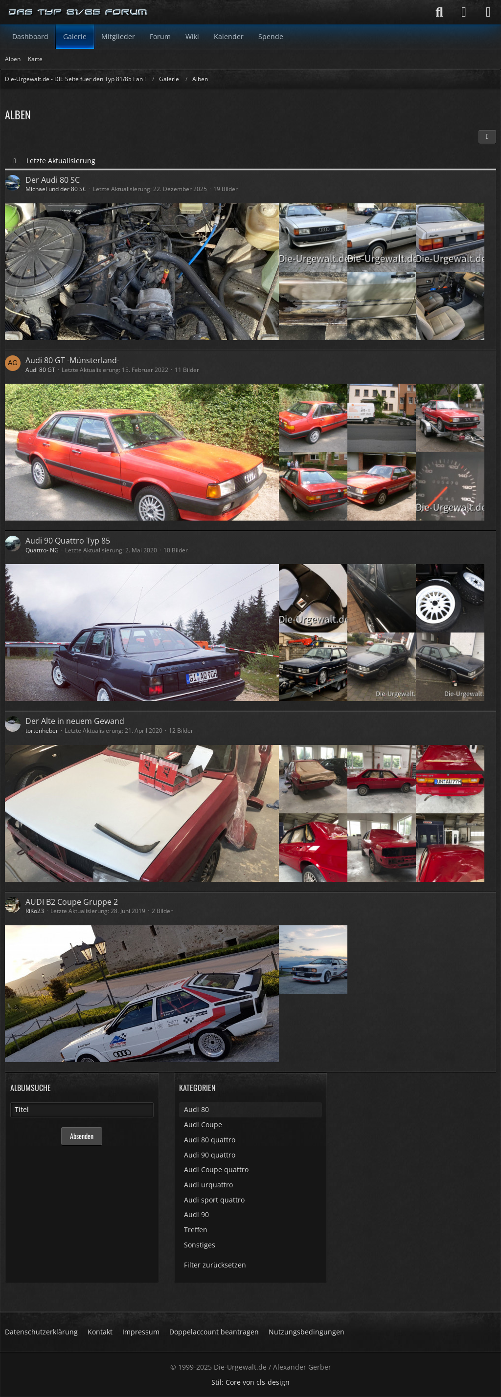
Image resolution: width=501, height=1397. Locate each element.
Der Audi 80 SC (52, 180)
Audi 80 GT (40, 370)
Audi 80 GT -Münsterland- (72, 360)
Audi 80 (196, 1109)
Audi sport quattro (214, 1199)
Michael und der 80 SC (56, 189)
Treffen (195, 1229)
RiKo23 (34, 911)
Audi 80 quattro (209, 1139)
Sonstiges (199, 1244)
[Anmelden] (464, 12)
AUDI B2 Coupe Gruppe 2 (71, 901)
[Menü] (488, 12)
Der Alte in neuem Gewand (74, 721)
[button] (487, 137)
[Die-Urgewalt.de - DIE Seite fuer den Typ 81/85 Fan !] (78, 12)
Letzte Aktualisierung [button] (60, 160)
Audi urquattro (208, 1184)
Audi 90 (196, 1214)
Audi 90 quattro (209, 1154)
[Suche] (439, 12)
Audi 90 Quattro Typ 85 (67, 540)
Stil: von (250, 1382)
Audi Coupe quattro (216, 1169)
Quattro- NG (42, 550)
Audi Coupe (203, 1124)
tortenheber (41, 730)
